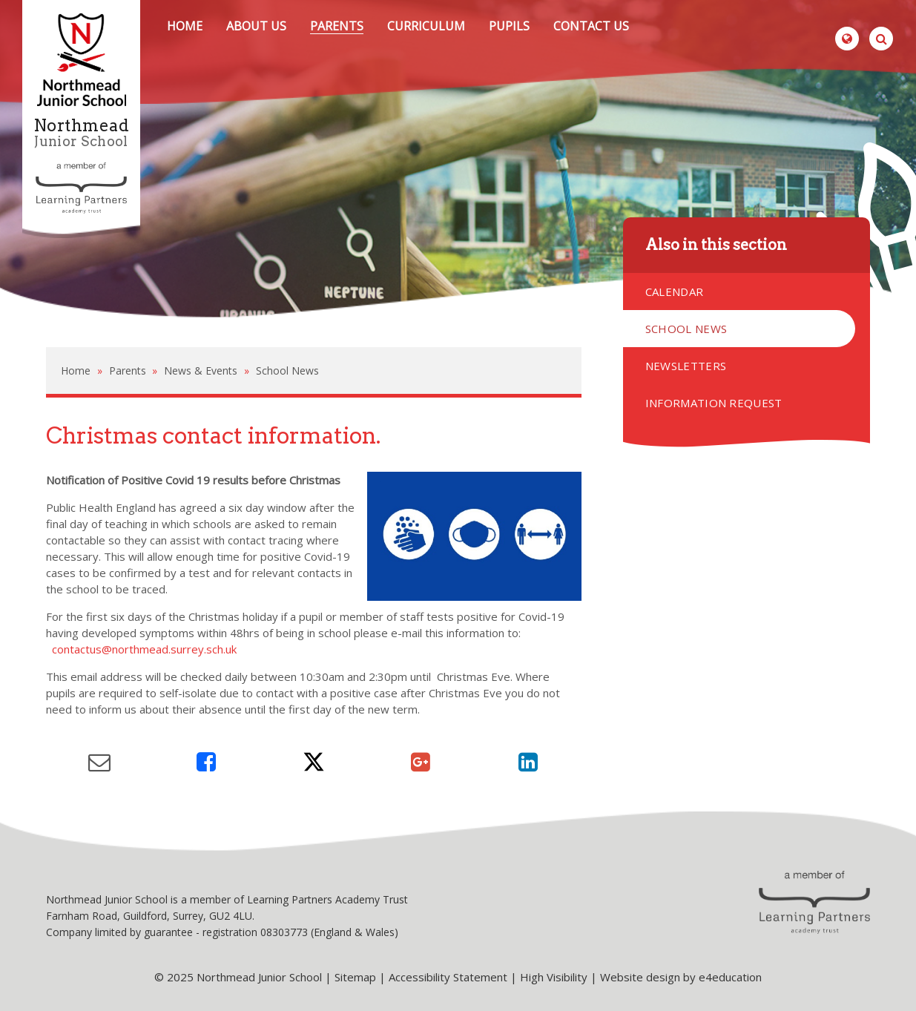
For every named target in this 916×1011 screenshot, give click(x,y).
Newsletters (685, 365)
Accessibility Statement (448, 976)
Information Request (713, 402)
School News (287, 370)
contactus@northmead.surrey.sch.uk (144, 649)
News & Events (200, 370)
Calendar (674, 291)
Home (75, 370)
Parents (127, 370)
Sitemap (355, 976)
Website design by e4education (681, 976)
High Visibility (553, 976)
